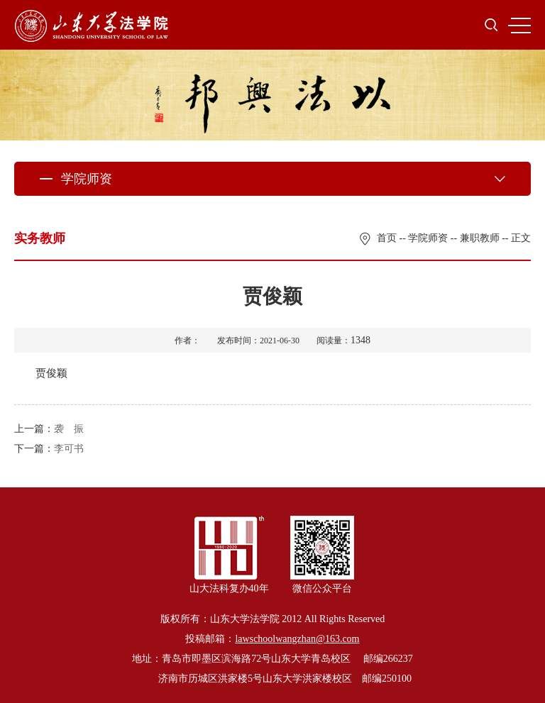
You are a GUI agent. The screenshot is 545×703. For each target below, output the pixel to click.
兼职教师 (480, 238)
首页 (387, 238)
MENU (519, 25)
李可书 (69, 448)
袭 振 (69, 429)
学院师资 (428, 238)
